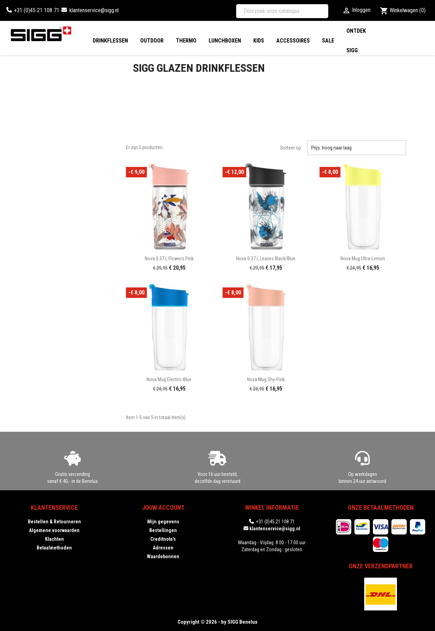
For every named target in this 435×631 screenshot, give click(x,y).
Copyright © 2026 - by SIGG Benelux (217, 622)
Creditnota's (163, 539)
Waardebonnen (163, 556)
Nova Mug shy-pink (266, 379)
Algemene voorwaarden (54, 530)
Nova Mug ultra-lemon (362, 258)
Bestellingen (163, 530)
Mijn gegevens (163, 521)
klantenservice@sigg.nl (94, 10)
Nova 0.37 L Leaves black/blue (265, 258)
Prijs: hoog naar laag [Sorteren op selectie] (356, 148)
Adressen (163, 548)
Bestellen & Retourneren (54, 521)
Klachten (54, 539)
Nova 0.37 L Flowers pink (169, 258)
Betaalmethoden (54, 548)
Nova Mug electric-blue (169, 379)
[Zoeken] (282, 11)
